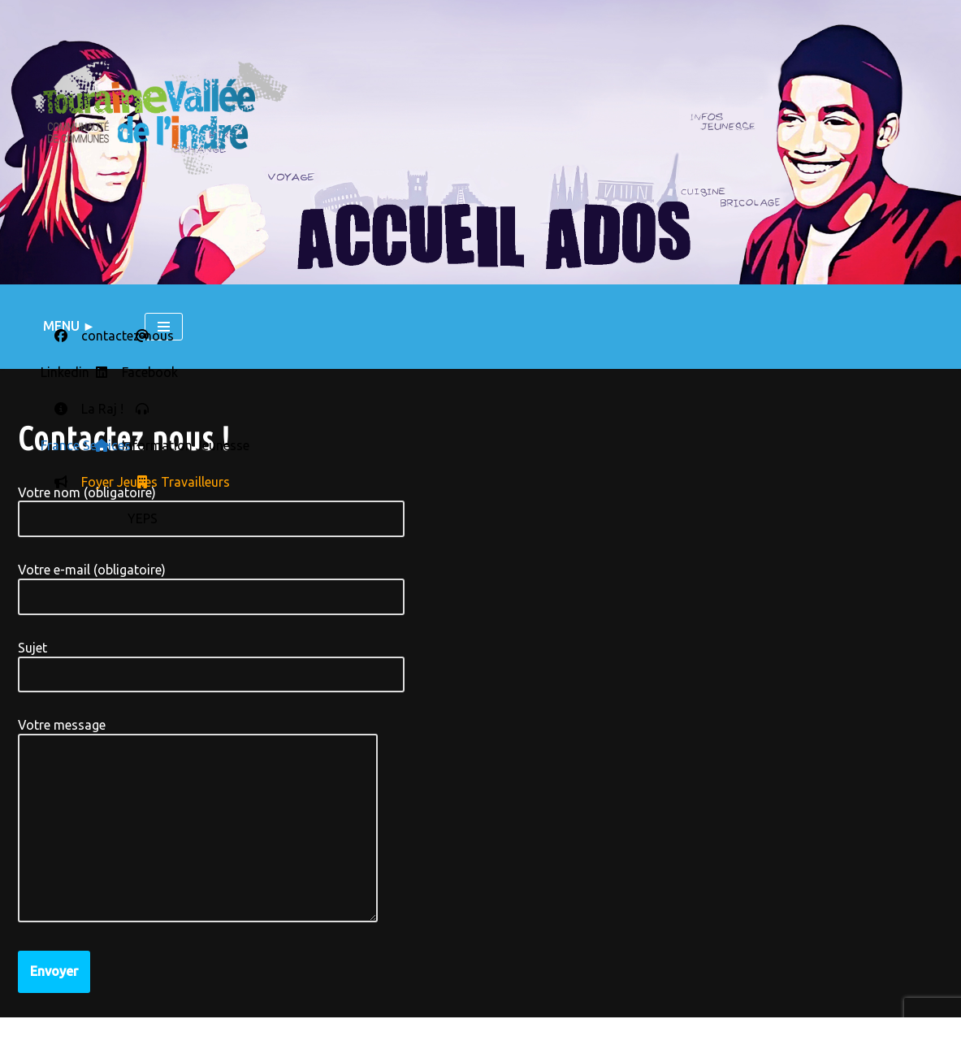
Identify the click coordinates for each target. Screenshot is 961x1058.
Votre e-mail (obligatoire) (211, 583)
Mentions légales (73, 1037)
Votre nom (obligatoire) (211, 506)
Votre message (198, 821)
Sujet (211, 661)
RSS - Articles (532, 1041)
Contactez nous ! (199, 1037)
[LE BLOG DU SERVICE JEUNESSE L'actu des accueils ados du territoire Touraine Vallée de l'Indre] (160, 117)
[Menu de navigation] (164, 326)
